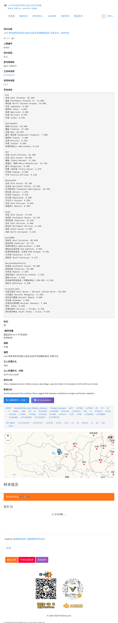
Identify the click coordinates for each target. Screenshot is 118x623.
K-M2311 (77, 411)
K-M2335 (65, 411)
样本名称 (8, 29)
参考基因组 (9, 62)
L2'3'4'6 (49, 423)
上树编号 (8, 43)
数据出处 (8, 389)
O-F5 (72, 414)
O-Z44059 (89, 414)
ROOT (8, 408)
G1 (97, 423)
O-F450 (52, 414)
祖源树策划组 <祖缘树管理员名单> (29, 539)
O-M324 (12, 414)
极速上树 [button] (11, 559)
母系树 (11, 16)
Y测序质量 (8, 331)
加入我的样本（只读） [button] (16, 400)
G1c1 (6, 84)
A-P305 (80, 408)
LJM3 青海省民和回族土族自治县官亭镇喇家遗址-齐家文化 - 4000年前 (36, 33)
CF (108, 408)
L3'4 (66, 423)
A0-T (71, 408)
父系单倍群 (9, 71)
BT (97, 408)
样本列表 (38, 16)
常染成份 (8, 89)
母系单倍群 (9, 80)
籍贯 (6, 352)
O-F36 (108, 411)
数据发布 (78, 16)
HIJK (23, 411)
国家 (6, 343)
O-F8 (79, 414)
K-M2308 (54, 411)
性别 (6, 321)
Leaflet (111, 477)
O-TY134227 (40, 417)
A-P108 (89, 408)
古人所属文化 (10, 361)
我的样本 (65, 16)
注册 (28, 496)
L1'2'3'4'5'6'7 (24, 423)
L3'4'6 (58, 423)
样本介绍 (8, 380)
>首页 (8, 548)
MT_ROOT (10, 423)
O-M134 (42, 414)
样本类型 (8, 53)
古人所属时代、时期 (13, 370)
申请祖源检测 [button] (26, 559)
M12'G (85, 423)
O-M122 (98, 411)
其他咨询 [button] (42, 559)
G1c (103, 423)
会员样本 (52, 16)
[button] (59, 452)
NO (85, 411)
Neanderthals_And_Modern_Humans (30, 408)
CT (102, 408)
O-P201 (22, 414)
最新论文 (23, 16)
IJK (30, 411)
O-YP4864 (101, 414)
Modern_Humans (58, 408)
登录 (107, 16)
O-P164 (32, 414)
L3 (73, 423)
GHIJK (15, 411)
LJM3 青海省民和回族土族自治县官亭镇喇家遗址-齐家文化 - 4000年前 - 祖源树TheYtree (24, 7)
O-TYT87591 (9, 75)
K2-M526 (43, 411)
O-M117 (62, 414)
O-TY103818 (26, 417)
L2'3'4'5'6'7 (38, 423)
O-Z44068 (13, 417)
